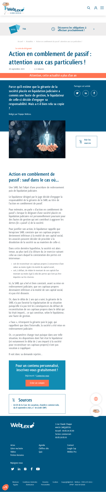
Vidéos (13, 452)
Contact (70, 445)
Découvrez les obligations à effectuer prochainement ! (72, 29)
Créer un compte (37, 383)
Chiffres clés (44, 449)
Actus (12, 445)
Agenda (42, 445)
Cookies (55, 482)
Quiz (40, 452)
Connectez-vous (42, 376)
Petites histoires (17, 455)
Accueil (20, 41)
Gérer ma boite (16, 449)
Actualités (29, 41)
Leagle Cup (71, 449)
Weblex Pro (71, 452)
